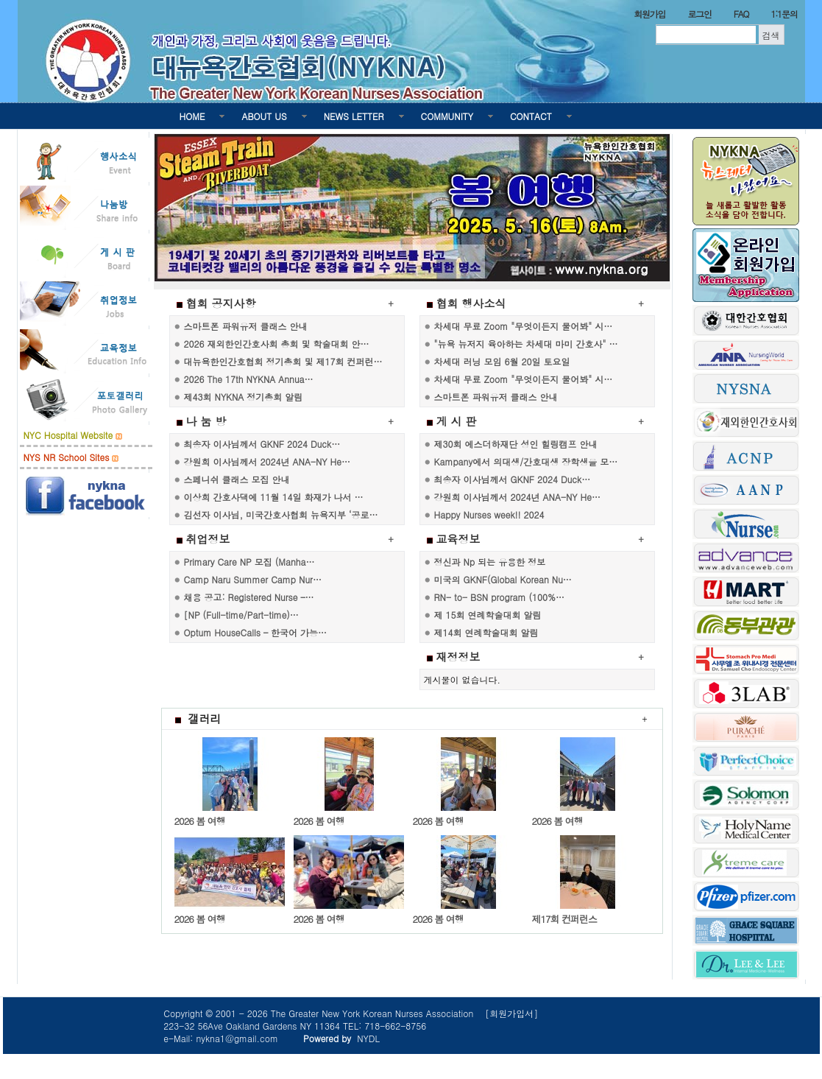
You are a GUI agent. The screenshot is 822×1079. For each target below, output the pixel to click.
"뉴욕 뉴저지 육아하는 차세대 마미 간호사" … (526, 343)
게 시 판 (456, 421)
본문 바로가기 (0, 0)
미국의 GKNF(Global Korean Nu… (503, 579)
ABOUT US (263, 116)
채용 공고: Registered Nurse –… (249, 597)
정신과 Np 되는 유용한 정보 (490, 561)
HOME (192, 116)
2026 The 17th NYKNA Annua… (248, 379)
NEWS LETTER (354, 116)
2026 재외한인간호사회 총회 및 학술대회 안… (276, 343)
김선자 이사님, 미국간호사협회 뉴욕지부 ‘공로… (281, 514)
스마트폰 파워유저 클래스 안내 (246, 326)
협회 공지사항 (221, 303)
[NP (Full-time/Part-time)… (241, 614)
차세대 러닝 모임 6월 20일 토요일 (502, 361)
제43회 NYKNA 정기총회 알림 (243, 396)
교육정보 (458, 538)
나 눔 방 (206, 421)
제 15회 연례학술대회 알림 (488, 614)
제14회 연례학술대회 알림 (486, 632)
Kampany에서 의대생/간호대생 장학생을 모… (526, 461)
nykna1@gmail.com (237, 1038)
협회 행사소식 (471, 303)
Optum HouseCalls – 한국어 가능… (255, 632)
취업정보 (208, 538)
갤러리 (198, 718)
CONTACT (531, 116)
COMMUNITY (447, 116)
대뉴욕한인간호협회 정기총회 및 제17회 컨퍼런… (283, 361)
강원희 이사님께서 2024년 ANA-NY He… (267, 461)
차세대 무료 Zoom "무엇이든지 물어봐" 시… (523, 326)
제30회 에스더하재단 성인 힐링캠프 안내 (516, 443)
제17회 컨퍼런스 (565, 919)
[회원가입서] (511, 1013)
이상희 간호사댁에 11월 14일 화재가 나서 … (274, 497)
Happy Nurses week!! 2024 (489, 514)
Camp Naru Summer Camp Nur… (253, 579)
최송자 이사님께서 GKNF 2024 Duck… (262, 443)
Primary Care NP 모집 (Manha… (249, 561)
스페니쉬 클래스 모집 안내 (237, 479)
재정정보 (458, 656)
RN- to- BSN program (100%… (499, 597)
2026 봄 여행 (199, 821)
